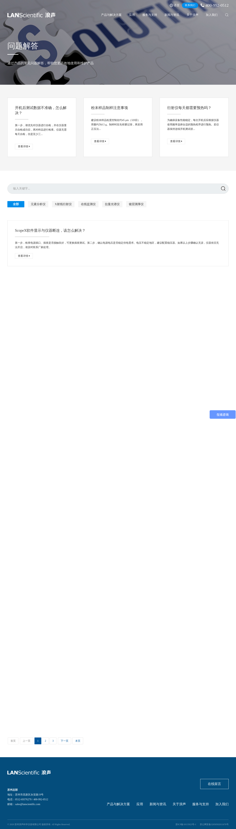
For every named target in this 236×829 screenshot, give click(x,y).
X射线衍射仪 (63, 204)
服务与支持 (149, 14)
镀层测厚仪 (136, 204)
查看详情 (24, 146)
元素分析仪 (38, 204)
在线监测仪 (88, 204)
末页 (77, 741)
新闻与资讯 (171, 14)
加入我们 (212, 14)
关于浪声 (192, 14)
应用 (132, 14)
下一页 (64, 741)
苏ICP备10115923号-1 (186, 824)
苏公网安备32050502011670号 (214, 824)
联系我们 (190, 5)
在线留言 (214, 784)
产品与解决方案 (111, 14)
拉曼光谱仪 (112, 204)
